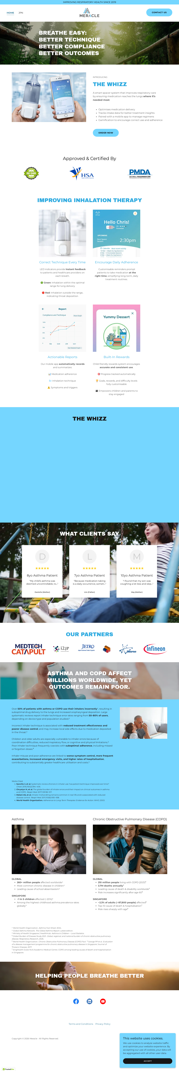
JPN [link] (21, 13)
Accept (148, 1061)
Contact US (159, 13)
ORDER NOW (105, 133)
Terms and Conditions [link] (81, 1024)
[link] (89, 13)
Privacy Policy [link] (102, 1024)
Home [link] (10, 13)
